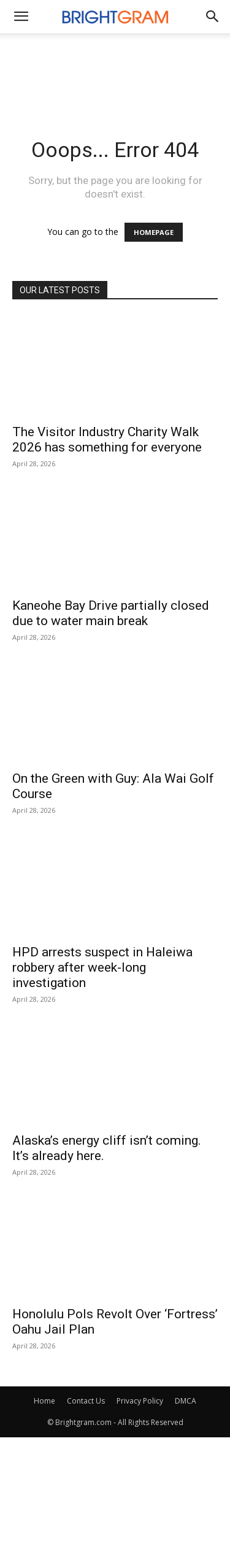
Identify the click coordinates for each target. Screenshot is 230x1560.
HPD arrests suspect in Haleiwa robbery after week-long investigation (102, 967)
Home (44, 1401)
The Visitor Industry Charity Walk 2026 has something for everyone (107, 440)
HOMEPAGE (154, 232)
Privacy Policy (140, 1401)
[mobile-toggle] (20, 16)
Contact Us (86, 1401)
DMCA (185, 1401)
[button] (213, 16)
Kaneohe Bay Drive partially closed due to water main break (110, 613)
